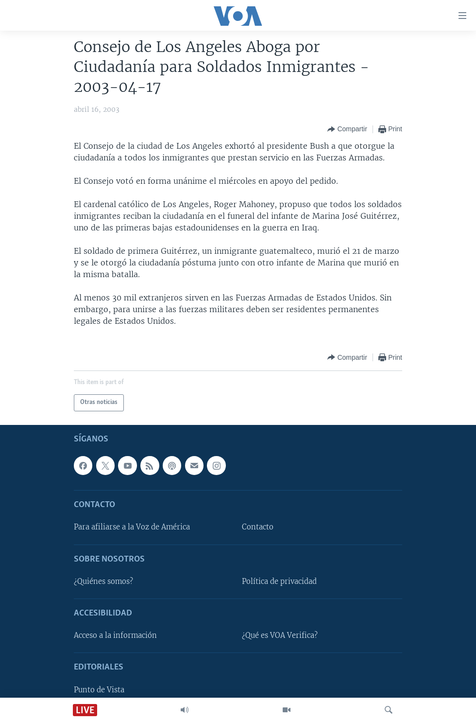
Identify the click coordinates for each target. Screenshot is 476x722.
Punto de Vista (99, 689)
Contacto (257, 527)
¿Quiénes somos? (103, 581)
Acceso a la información (115, 635)
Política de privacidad (279, 581)
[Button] (347, 129)
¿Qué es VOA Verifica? (280, 635)
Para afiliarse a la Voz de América (132, 527)
